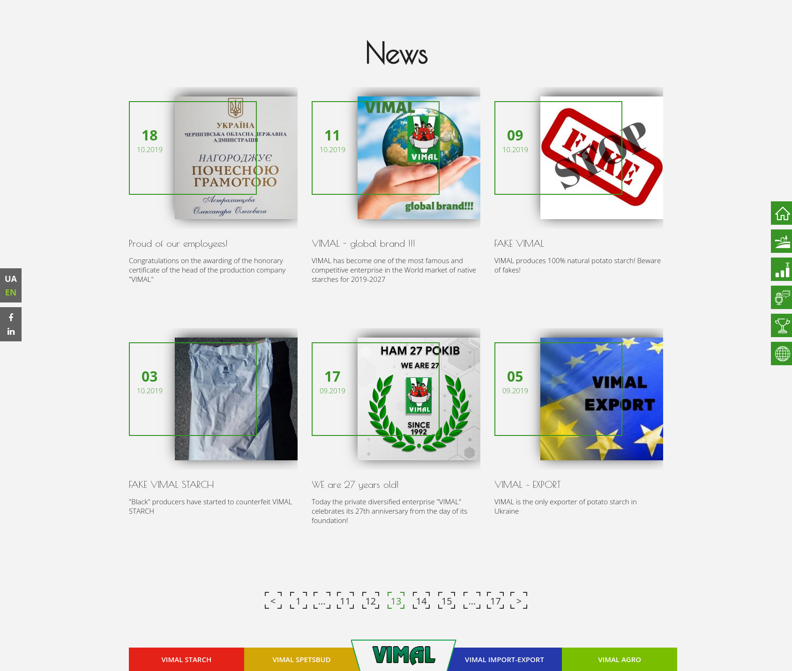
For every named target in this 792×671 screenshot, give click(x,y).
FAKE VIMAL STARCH (171, 484)
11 (345, 600)
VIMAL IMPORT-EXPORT (504, 659)
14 (421, 600)
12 (371, 600)
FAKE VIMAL (519, 243)
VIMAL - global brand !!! (363, 243)
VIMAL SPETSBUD (302, 659)
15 (446, 600)
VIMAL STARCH (187, 659)
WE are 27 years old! (355, 484)
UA (12, 278)
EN (11, 292)
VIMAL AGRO (619, 659)
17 (495, 600)
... (322, 600)
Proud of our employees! (178, 243)
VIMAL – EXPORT (527, 484)
